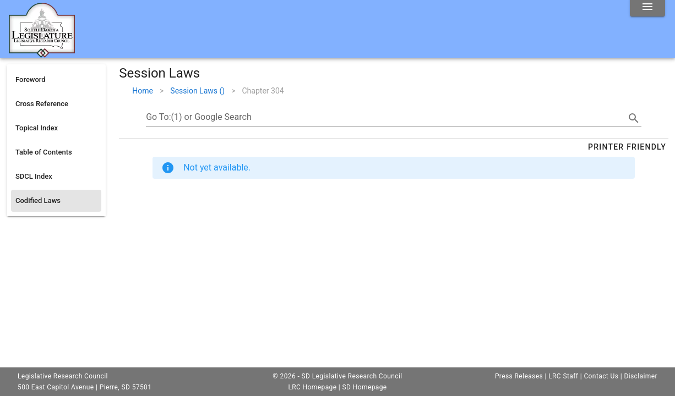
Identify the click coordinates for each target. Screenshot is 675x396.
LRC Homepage (312, 387)
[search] (633, 118)
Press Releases (519, 376)
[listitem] (56, 80)
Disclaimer (640, 376)
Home (142, 90)
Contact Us (601, 376)
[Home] (42, 53)
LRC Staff (563, 376)
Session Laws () (197, 90)
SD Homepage (364, 387)
